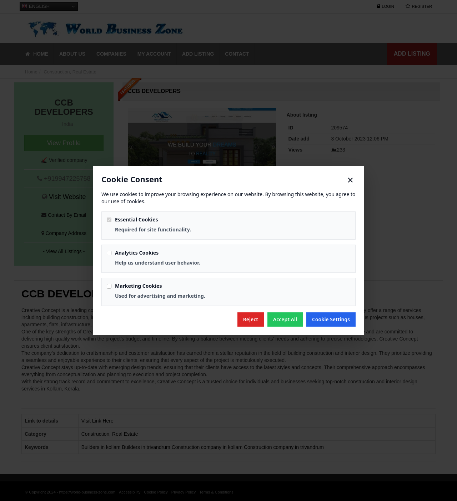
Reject (250, 319)
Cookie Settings (331, 319)
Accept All (285, 319)
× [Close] (350, 180)
